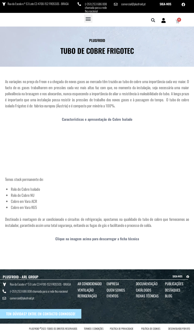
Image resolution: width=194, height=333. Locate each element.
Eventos (112, 295)
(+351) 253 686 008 (96, 4)
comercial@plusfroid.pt (133, 4)
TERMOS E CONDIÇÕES (94, 328)
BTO (188, 328)
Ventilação (86, 290)
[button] (88, 18)
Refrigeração (87, 295)
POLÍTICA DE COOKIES (150, 328)
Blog (168, 295)
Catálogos (143, 290)
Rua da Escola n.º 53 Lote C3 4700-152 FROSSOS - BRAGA (38, 4)
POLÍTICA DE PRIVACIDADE (121, 328)
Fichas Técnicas (147, 295)
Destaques (172, 290)
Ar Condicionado (90, 283)
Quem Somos (116, 290)
